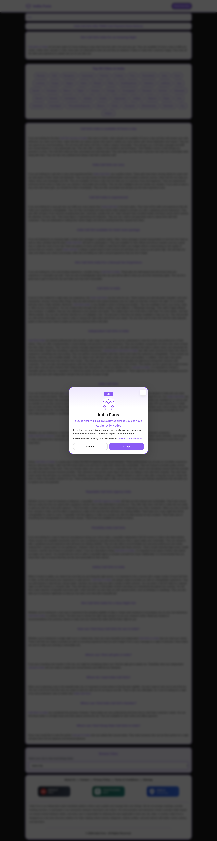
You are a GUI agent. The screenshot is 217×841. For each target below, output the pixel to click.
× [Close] (143, 392)
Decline (90, 446)
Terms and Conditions (131, 438)
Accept (126, 446)
